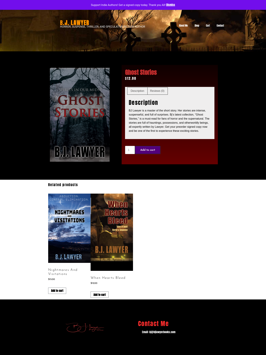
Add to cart (147, 150)
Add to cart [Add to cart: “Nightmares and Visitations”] (57, 291)
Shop (197, 25)
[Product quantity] (130, 150)
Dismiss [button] (170, 5)
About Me (183, 25)
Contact (220, 25)
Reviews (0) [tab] (157, 90)
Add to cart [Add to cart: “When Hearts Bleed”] (99, 295)
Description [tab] (137, 90)
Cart (208, 25)
